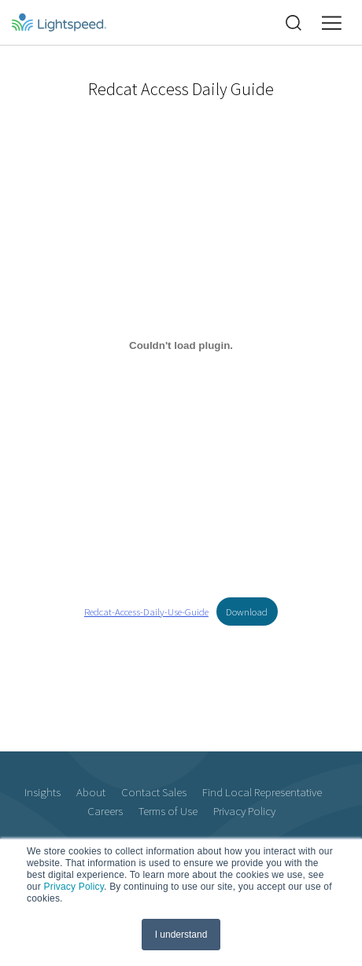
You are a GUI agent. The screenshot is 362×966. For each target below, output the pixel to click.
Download (247, 611)
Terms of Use (168, 810)
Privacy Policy (73, 886)
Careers (105, 810)
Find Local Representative (262, 791)
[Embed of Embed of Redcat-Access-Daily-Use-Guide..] (181, 346)
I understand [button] (181, 934)
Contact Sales (154, 791)
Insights (42, 791)
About (90, 791)
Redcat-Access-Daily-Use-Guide (146, 611)
